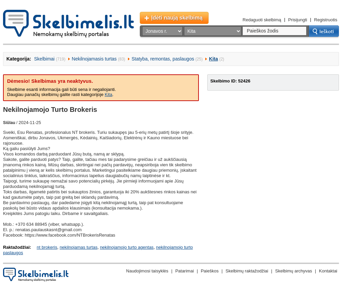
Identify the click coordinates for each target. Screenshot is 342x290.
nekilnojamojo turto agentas (127, 247)
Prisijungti (297, 19)
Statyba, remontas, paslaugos (163, 59)
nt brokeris (47, 247)
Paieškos (210, 270)
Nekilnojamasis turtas (94, 59)
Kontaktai (328, 270)
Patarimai (184, 270)
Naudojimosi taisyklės (147, 270)
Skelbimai (44, 59)
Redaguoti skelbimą (262, 19)
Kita (213, 59)
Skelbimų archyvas (293, 270)
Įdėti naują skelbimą (177, 18)
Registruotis (325, 19)
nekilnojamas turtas (79, 247)
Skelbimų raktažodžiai (247, 270)
